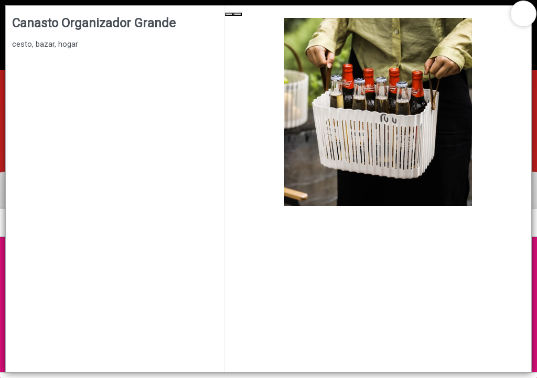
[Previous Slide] (229, 14)
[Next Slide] (237, 14)
